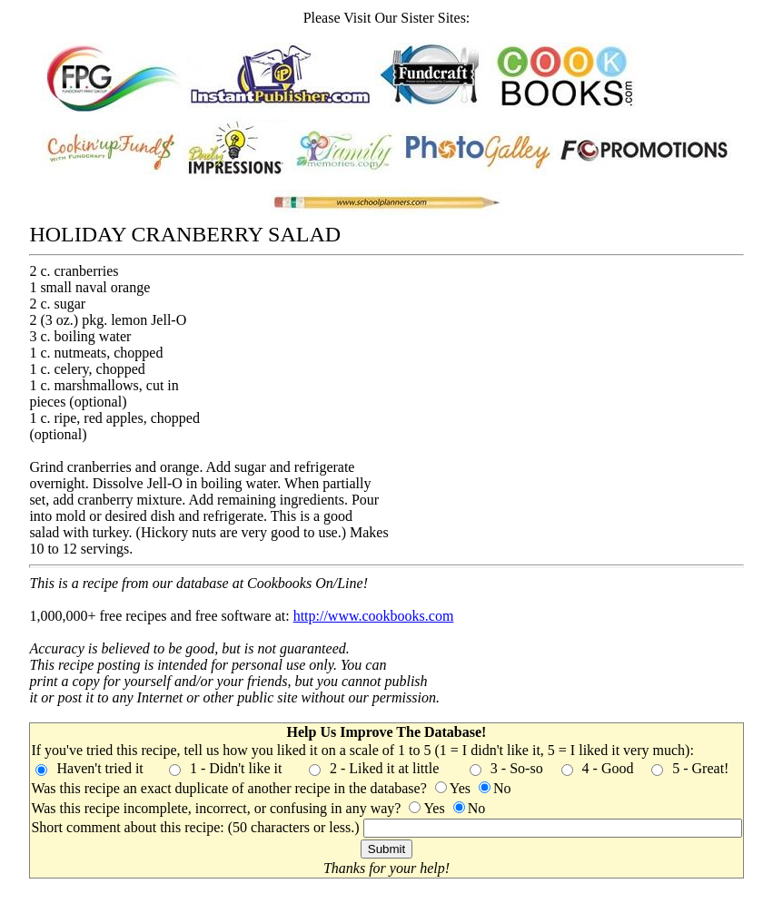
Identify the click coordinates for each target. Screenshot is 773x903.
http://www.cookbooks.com (373, 615)
